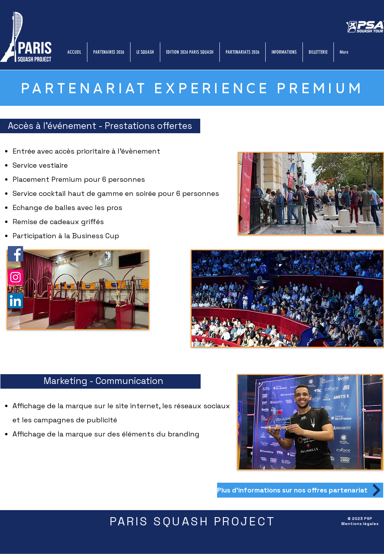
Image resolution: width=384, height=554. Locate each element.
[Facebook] (15, 253)
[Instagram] (15, 277)
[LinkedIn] (15, 300)
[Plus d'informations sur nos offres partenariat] (300, 490)
